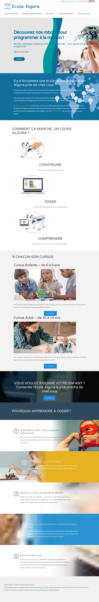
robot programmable (23, 106)
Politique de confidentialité (49, 590)
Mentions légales (10, 590)
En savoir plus (50, 313)
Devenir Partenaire (66, 14)
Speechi (16, 587)
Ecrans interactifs (81, 587)
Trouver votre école (11, 14)
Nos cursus (50, 14)
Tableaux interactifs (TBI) (39, 587)
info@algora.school (67, 1)
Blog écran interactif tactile (24, 585)
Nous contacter (84, 14)
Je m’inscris (49, 398)
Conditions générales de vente (28, 590)
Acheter (19, 59)
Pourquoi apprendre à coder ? (32, 14)
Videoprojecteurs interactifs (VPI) (61, 587)
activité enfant (57, 111)
